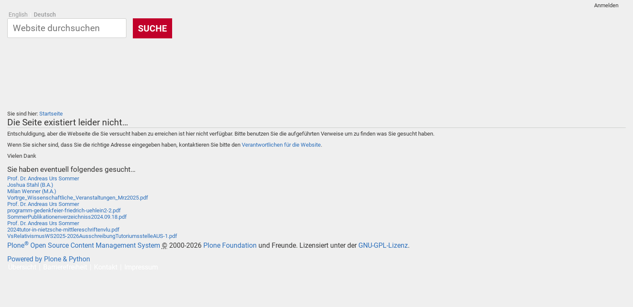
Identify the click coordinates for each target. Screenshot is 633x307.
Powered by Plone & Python (48, 259)
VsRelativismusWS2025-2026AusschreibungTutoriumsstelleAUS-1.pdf (92, 236)
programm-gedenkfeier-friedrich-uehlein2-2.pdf (64, 210)
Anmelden (606, 5)
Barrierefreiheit (65, 267)
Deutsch (45, 14)
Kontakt (105, 267)
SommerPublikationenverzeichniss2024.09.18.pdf (67, 217)
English (18, 14)
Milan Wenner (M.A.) (31, 191)
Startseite (51, 113)
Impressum (141, 267)
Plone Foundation (230, 245)
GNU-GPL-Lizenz (383, 245)
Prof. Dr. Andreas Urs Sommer (43, 178)
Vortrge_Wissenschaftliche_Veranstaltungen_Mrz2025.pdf (77, 197)
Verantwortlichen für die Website (281, 145)
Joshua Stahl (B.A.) (30, 185)
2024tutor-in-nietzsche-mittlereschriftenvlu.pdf (63, 229)
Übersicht (22, 267)
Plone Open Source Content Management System (83, 245)
